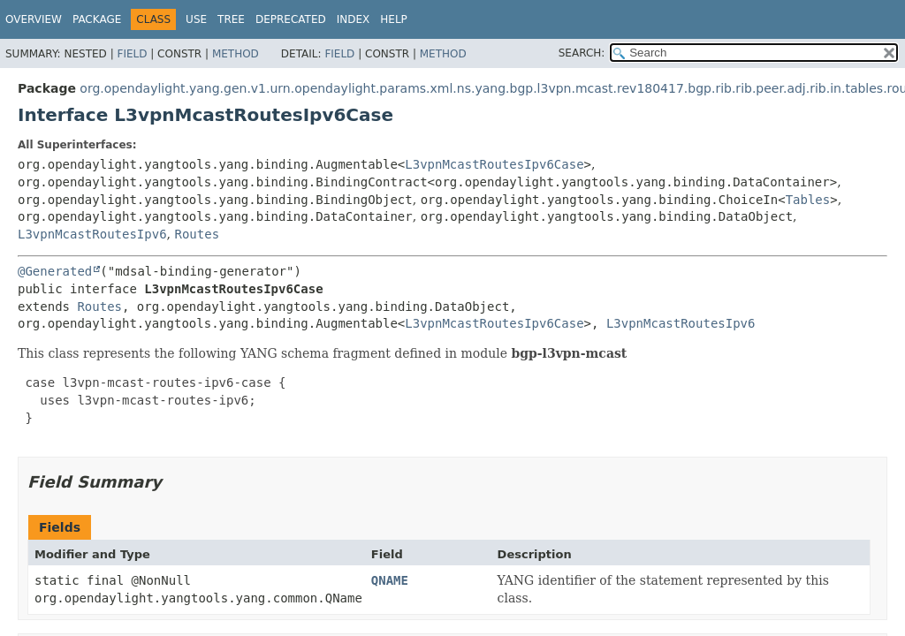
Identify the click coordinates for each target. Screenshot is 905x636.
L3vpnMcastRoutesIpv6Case (494, 164)
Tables (808, 200)
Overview (33, 19)
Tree (231, 19)
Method (235, 54)
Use (196, 19)
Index (353, 19)
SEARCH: (582, 53)
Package (96, 19)
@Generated (55, 271)
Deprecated (290, 19)
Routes (196, 234)
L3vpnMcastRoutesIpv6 (92, 234)
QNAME (389, 580)
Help (393, 19)
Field (132, 54)
